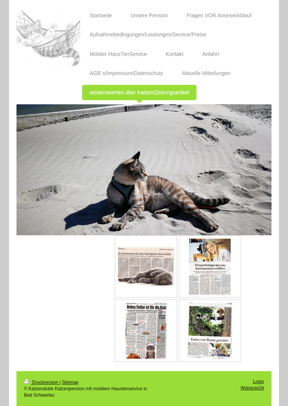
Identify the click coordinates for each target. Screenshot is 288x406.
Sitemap (70, 382)
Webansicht (252, 388)
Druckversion (42, 382)
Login (258, 381)
